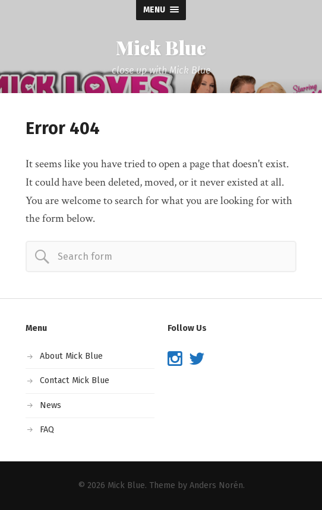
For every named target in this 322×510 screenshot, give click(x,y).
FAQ (47, 430)
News (50, 405)
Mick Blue (161, 47)
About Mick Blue (71, 356)
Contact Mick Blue (74, 380)
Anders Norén (216, 485)
